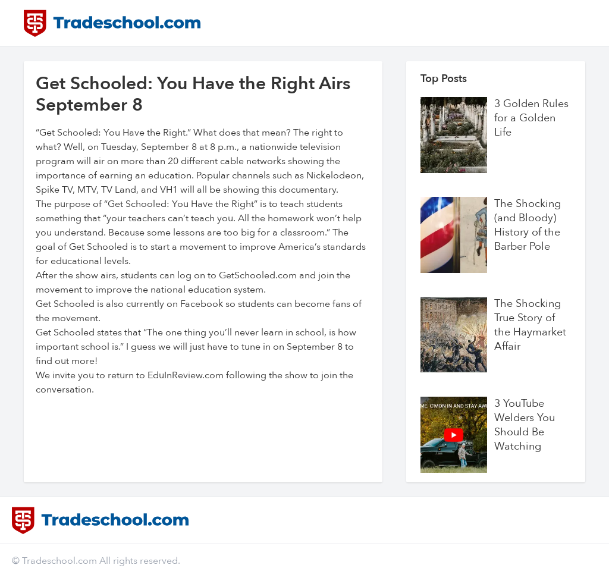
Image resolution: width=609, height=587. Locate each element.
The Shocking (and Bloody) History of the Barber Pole (527, 225)
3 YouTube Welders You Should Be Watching (524, 425)
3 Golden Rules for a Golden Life (531, 118)
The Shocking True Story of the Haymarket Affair (530, 325)
